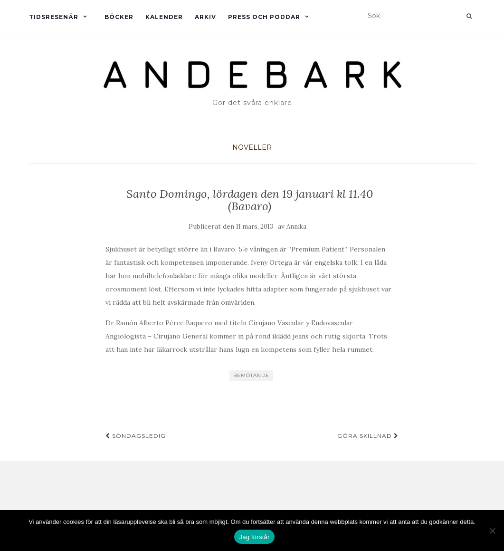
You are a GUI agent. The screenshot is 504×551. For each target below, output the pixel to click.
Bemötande (251, 375)
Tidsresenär (53, 16)
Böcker (119, 16)
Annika (296, 226)
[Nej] (492, 530)
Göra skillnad (368, 435)
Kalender (164, 16)
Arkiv (205, 16)
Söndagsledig (135, 435)
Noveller (252, 147)
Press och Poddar (264, 16)
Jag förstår (254, 537)
